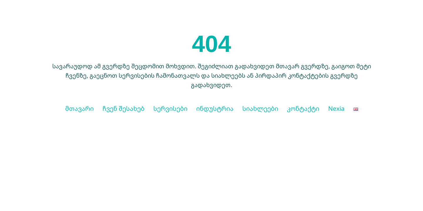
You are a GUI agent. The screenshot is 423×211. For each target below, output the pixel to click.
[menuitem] (355, 108)
